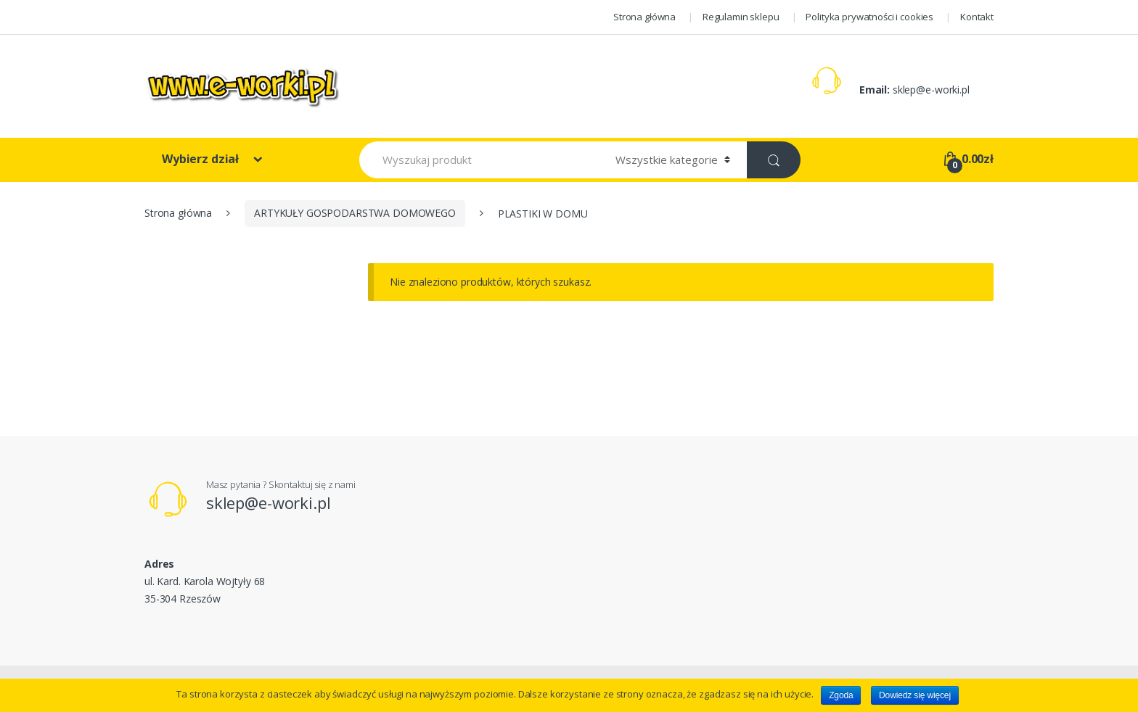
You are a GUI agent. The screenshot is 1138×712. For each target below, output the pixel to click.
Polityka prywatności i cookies (869, 16)
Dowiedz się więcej (915, 695)
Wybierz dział (202, 159)
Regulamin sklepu (741, 16)
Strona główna (644, 16)
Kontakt (977, 16)
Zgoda (841, 695)
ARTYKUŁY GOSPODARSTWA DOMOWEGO (355, 213)
